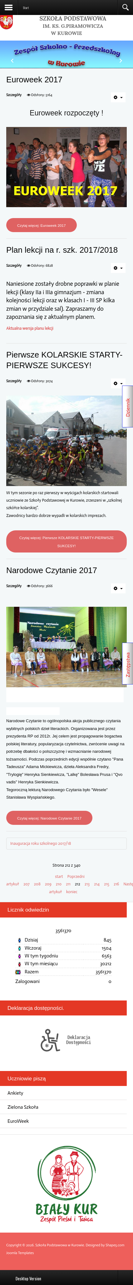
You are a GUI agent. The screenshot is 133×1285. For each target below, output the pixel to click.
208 (37, 884)
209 (48, 884)
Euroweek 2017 (34, 79)
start (59, 876)
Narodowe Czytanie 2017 (51, 570)
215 (106, 884)
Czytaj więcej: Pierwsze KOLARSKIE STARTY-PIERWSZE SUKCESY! (66, 542)
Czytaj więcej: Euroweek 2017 (41, 225)
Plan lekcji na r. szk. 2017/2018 (62, 250)
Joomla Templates (20, 1253)
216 (116, 884)
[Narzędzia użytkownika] (118, 97)
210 (59, 884)
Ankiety (15, 1093)
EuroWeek (18, 1121)
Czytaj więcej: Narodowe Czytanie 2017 (49, 818)
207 (26, 884)
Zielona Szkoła (22, 1107)
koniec (71, 891)
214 (97, 884)
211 (68, 884)
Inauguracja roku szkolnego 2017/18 (40, 843)
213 (87, 884)
